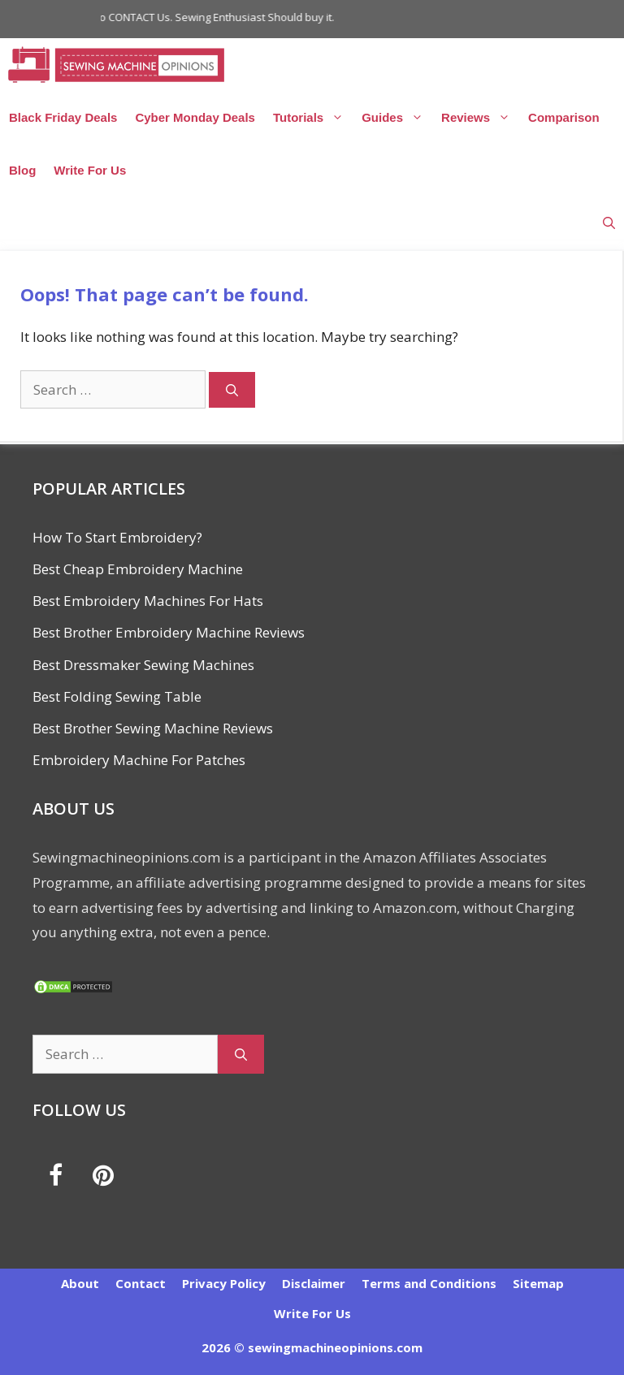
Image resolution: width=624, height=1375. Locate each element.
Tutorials (313, 117)
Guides (397, 117)
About (80, 1283)
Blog (22, 170)
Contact (140, 1283)
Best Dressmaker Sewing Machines (143, 664)
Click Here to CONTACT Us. (116, 17)
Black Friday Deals (63, 117)
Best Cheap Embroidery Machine (137, 569)
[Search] (232, 390)
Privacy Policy (224, 1283)
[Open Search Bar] (609, 223)
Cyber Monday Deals (195, 117)
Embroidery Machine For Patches (138, 759)
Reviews (480, 117)
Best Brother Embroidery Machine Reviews (168, 632)
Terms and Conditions (429, 1283)
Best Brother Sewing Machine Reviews (152, 728)
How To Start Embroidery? (117, 537)
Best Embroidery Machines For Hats (147, 600)
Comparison (564, 117)
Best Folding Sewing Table (117, 696)
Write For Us (90, 170)
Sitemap (538, 1283)
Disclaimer (313, 1283)
